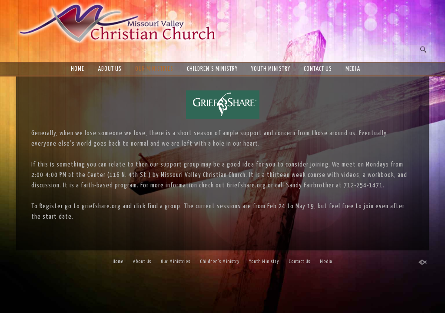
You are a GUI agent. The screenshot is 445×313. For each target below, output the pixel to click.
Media (352, 69)
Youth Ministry (270, 69)
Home (77, 69)
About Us (110, 69)
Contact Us (318, 69)
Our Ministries (154, 69)
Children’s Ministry (212, 69)
